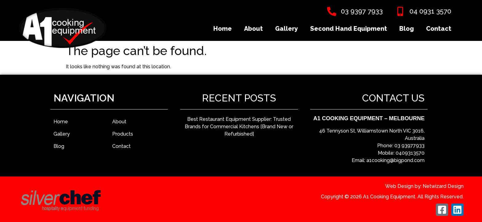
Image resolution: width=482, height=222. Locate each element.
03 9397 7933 (362, 11)
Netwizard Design (443, 186)
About (253, 28)
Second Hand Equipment (348, 28)
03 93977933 (409, 146)
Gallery (286, 28)
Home (222, 28)
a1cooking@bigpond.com (395, 160)
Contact (438, 28)
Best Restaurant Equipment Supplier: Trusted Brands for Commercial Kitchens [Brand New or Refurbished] (239, 126)
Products (122, 134)
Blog (406, 28)
